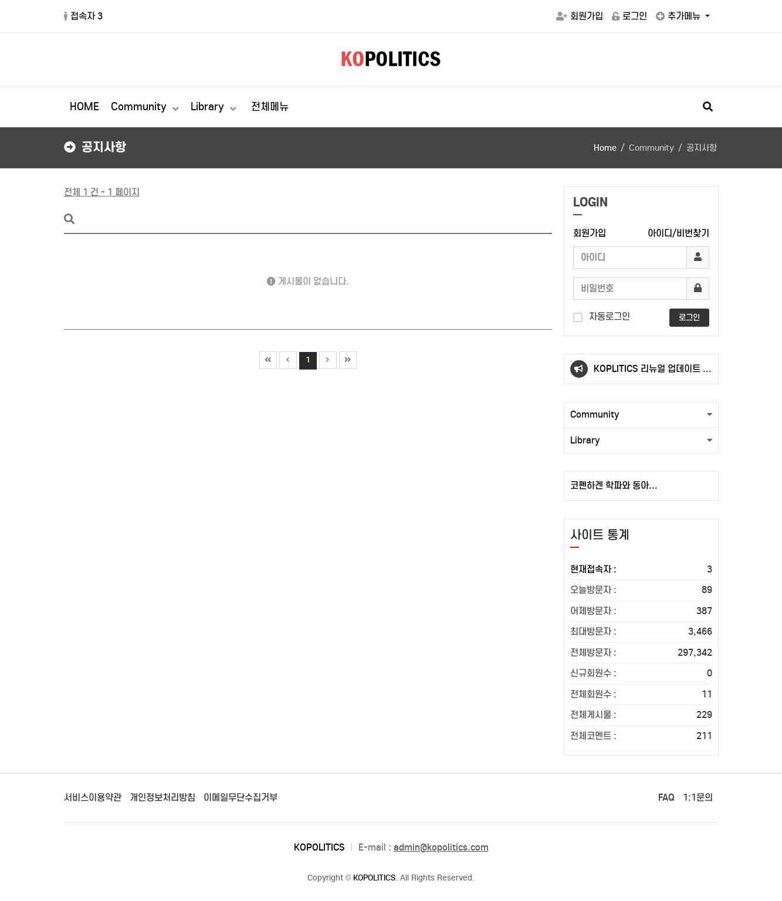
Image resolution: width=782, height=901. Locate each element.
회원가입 (579, 16)
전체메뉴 (270, 106)
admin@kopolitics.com (441, 847)
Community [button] (594, 414)
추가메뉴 (679, 16)
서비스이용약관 (92, 797)
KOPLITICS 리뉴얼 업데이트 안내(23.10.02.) (652, 373)
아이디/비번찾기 (678, 233)
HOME (84, 106)
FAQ (666, 797)
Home (605, 148)
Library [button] (585, 440)
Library (209, 106)
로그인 (629, 16)
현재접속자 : (641, 570)
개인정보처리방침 (162, 797)
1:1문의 (698, 797)
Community (140, 106)
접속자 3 (83, 16)
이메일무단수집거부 (240, 797)
